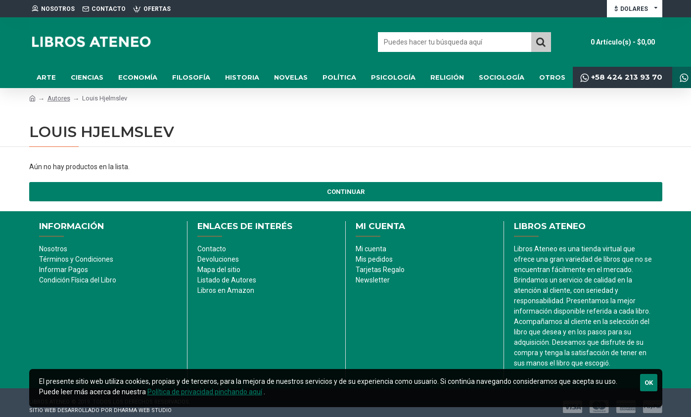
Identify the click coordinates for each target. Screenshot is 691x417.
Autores (58, 98)
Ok (649, 382)
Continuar (346, 191)
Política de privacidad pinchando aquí (204, 392)
